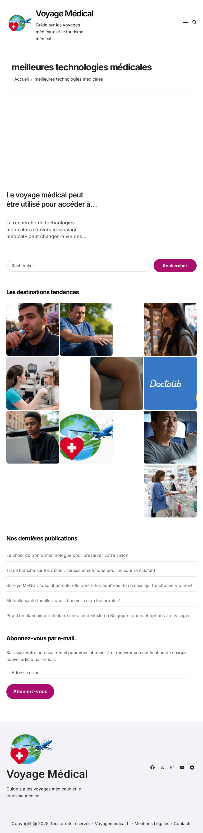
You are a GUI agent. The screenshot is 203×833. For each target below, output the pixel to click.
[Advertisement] (102, 137)
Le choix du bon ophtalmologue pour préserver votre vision (67, 555)
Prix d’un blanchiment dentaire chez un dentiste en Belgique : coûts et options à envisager (98, 615)
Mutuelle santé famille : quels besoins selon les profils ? (63, 600)
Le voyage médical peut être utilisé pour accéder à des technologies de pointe (50, 204)
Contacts (182, 823)
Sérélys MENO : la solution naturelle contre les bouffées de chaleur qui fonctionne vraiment (99, 585)
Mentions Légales (152, 823)
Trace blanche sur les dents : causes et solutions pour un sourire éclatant (80, 570)
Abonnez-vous (30, 691)
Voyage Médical (64, 13)
